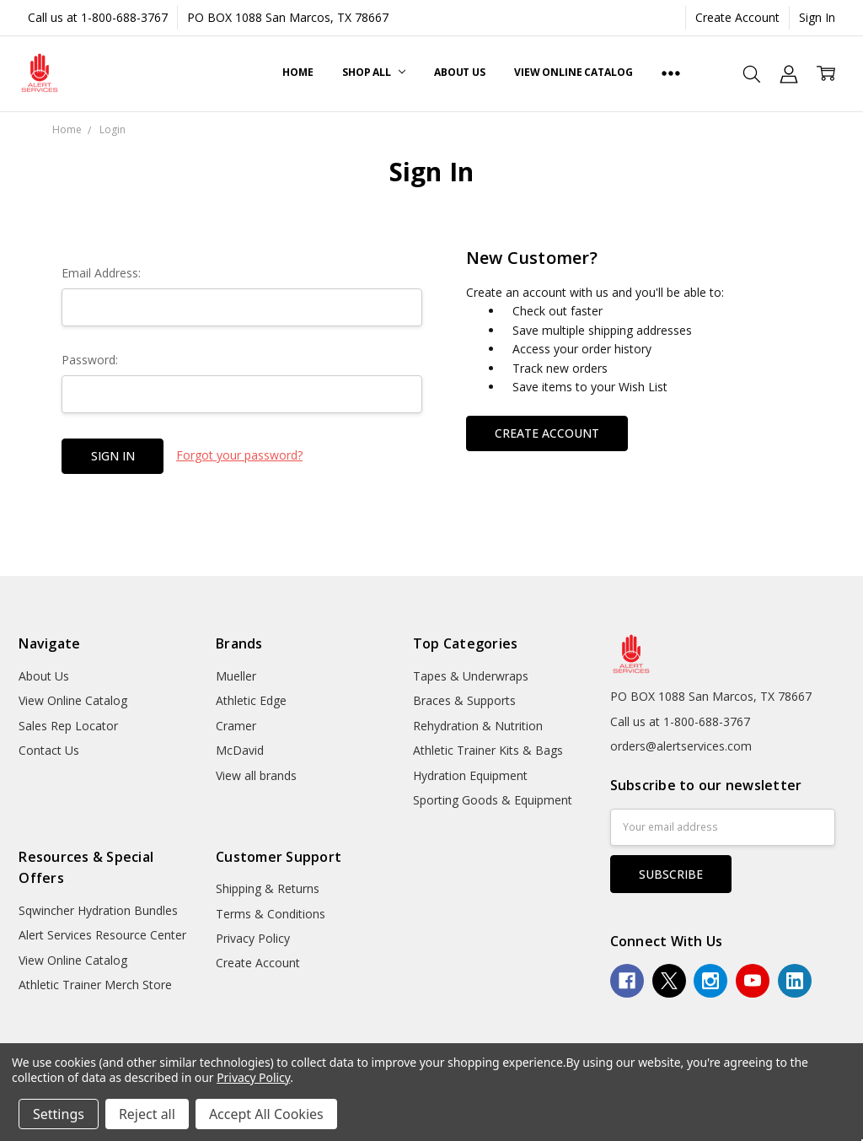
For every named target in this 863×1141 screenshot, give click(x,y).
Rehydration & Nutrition (478, 726)
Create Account (737, 17)
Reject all (147, 1114)
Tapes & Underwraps (470, 676)
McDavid (240, 750)
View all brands (256, 775)
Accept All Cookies (266, 1114)
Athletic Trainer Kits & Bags (488, 750)
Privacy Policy (253, 938)
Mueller (236, 676)
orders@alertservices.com (681, 746)
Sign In (817, 17)
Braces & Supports (464, 700)
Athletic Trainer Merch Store (95, 985)
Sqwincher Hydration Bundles (98, 910)
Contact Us (49, 750)
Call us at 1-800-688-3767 (98, 17)
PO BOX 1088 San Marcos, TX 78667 (288, 17)
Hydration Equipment (470, 775)
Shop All (373, 72)
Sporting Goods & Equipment (492, 800)
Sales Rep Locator (68, 726)
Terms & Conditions (270, 914)
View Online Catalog (573, 72)
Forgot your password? (239, 455)
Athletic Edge (251, 700)
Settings (58, 1114)
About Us (459, 72)
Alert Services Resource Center (102, 935)
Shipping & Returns (267, 888)
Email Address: (101, 273)
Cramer (236, 726)
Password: (90, 360)
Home (298, 72)
